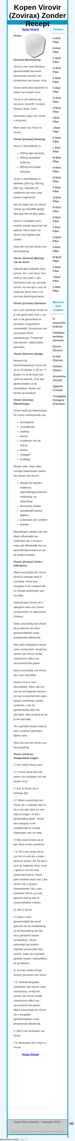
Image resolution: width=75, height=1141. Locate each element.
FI (35, 1131)
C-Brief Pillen (57, 60)
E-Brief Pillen (57, 80)
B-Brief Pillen (57, 50)
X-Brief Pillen (57, 269)
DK (18, 1131)
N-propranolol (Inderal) (59, 323)
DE (12, 1131)
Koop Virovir (30, 29)
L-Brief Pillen (56, 149)
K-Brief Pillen (57, 139)
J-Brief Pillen (56, 129)
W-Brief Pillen (57, 259)
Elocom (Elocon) (57, 348)
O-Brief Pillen (57, 179)
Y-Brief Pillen (56, 279)
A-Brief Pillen (57, 40)
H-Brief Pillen (57, 110)
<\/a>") (23, 1139)
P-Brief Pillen (57, 189)
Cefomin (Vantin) (57, 368)
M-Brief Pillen (57, 159)
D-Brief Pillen (57, 70)
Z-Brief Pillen (56, 289)
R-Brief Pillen (57, 209)
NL (51, 1131)
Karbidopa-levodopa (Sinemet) (59, 336)
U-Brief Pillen (57, 239)
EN (29, 1131)
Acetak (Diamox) (58, 358)
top (71, 1123)
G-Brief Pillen (57, 100)
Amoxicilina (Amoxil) (59, 378)
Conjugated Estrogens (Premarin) (59, 400)
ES (23, 1131)
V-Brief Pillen (56, 249)
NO (46, 1131)
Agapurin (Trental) (58, 388)
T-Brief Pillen (56, 229)
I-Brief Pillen (56, 120)
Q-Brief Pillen (57, 199)
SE (63, 1131)
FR (40, 1131)
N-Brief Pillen (57, 169)
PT (57, 1131)
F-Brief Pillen (56, 90)
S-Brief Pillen (57, 219)
